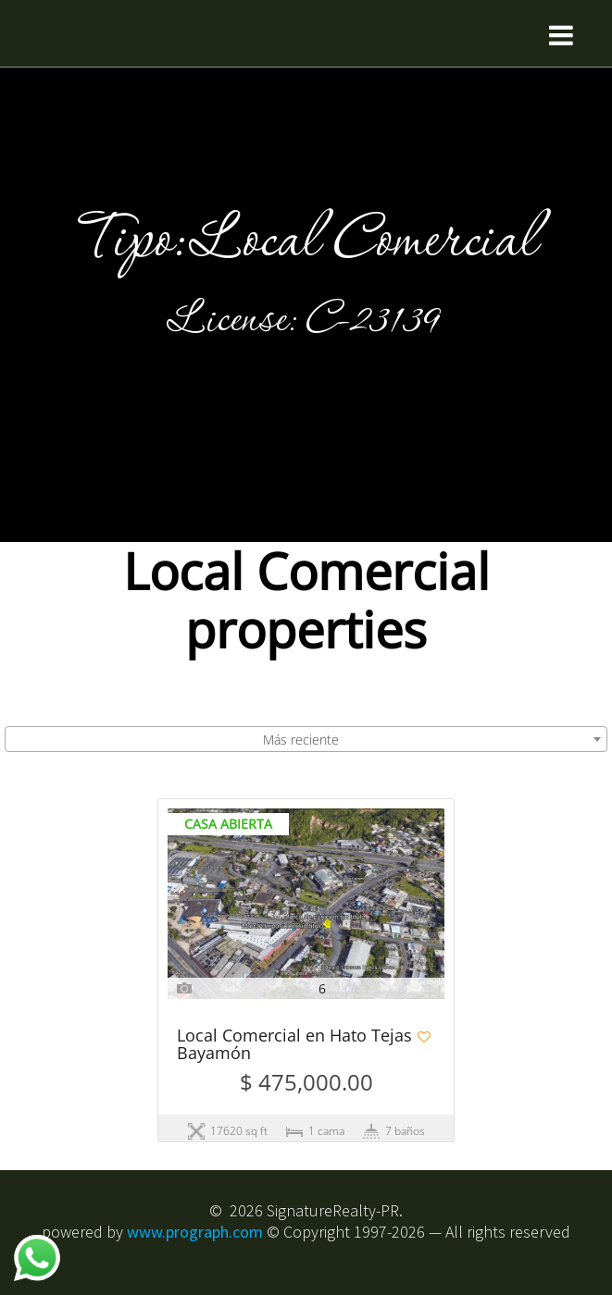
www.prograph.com (195, 1231)
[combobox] (306, 739)
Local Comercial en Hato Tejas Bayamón (294, 1045)
